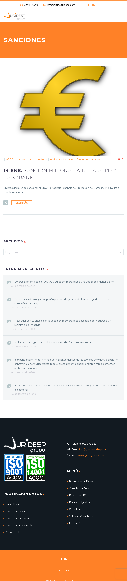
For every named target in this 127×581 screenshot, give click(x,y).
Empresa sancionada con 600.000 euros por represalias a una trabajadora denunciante (64, 281)
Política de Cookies (16, 511)
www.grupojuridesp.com (92, 455)
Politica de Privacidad (18, 518)
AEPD (9, 159)
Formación (75, 523)
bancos (21, 159)
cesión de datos (38, 159)
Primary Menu (120, 16)
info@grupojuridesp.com (61, 4)
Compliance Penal (79, 488)
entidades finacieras (61, 159)
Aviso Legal (12, 532)
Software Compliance (81, 516)
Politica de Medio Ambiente (22, 525)
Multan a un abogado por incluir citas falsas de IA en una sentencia (52, 342)
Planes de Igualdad (80, 502)
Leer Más (22, 202)
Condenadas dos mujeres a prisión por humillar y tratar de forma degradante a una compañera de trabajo (61, 301)
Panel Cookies (14, 504)
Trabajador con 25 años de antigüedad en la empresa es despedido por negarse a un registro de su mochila (62, 322)
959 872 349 (31, 4)
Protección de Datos (81, 481)
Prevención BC (77, 495)
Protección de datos (88, 159)
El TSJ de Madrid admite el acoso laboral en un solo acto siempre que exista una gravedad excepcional (66, 387)
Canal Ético (75, 509)
